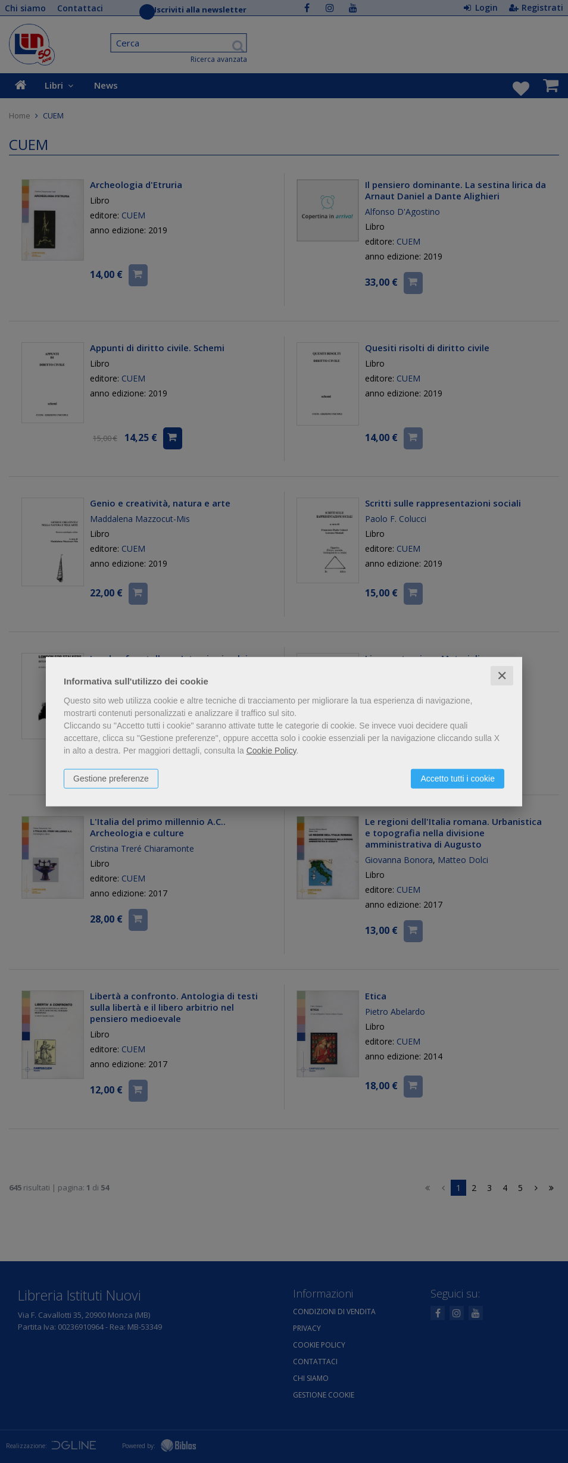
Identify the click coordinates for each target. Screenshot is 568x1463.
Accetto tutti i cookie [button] (457, 778)
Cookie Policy (271, 750)
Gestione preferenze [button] (111, 778)
